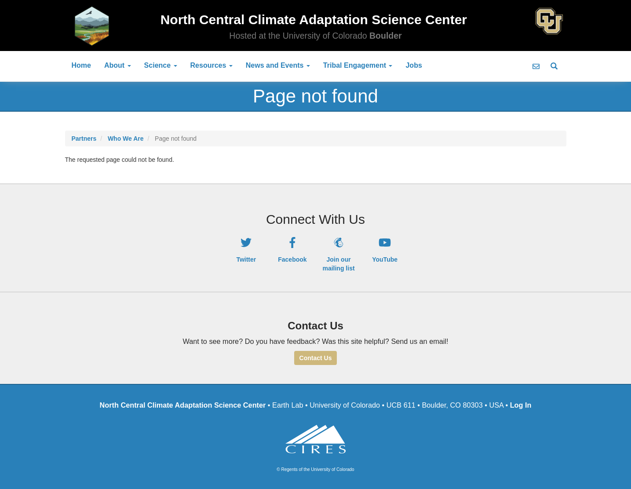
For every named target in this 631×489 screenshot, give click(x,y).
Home (81, 65)
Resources (211, 65)
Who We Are (126, 138)
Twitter (246, 259)
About (117, 65)
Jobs (413, 65)
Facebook (292, 259)
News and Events (278, 65)
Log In (521, 405)
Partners (84, 138)
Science (160, 65)
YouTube (385, 259)
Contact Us (315, 357)
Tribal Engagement (358, 65)
